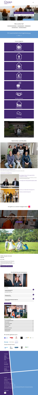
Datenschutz (5, 369)
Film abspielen (19, 131)
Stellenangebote (19, 221)
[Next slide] (33, 10)
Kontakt (5, 359)
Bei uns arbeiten (6, 363)
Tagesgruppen (19, 88)
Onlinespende (3, 266)
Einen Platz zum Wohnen (22, 27)
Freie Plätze (5, 357)
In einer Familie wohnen (19, 69)
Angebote (5, 356)
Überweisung (9, 266)
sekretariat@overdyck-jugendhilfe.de (9, 383)
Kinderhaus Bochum (19, 107)
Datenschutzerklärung (22, 128)
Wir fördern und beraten (19, 98)
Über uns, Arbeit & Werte (28, 19)
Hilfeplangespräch (19, 117)
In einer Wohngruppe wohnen (19, 50)
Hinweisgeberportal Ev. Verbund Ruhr (8, 370)
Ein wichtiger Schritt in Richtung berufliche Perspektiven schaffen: (28, 180)
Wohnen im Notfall (19, 79)
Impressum (5, 368)
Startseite (5, 355)
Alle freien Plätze (8, 303)
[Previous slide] (30, 10)
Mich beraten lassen (15, 27)
